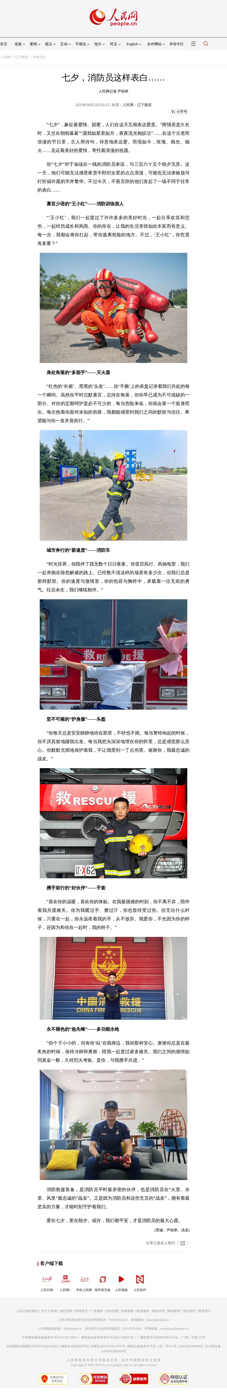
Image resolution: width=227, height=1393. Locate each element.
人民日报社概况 (27, 1311)
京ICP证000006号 (191, 1346)
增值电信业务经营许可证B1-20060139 (107, 1337)
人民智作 (140, 1281)
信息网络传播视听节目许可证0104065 (32, 1346)
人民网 (5, 57)
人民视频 (121, 1281)
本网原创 (39, 57)
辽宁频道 (21, 57)
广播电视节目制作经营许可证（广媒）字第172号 (171, 1337)
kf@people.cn (73, 1328)
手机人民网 (84, 1281)
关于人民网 (49, 1311)
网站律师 (173, 1311)
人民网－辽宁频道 (137, 105)
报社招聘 (66, 1311)
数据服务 (143, 1311)
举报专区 (176, 44)
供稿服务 (127, 1311)
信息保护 (189, 1311)
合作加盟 (112, 1311)
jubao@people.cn (158, 1320)
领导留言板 (103, 1281)
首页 (3, 44)
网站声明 (158, 1311)
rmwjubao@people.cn (174, 1328)
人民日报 (47, 1281)
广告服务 (96, 1311)
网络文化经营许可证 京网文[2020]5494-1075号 (93, 1346)
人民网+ (65, 1281)
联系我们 (204, 1311)
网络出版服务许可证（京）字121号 (152, 1346)
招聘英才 (81, 1311)
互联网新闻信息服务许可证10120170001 (49, 1337)
